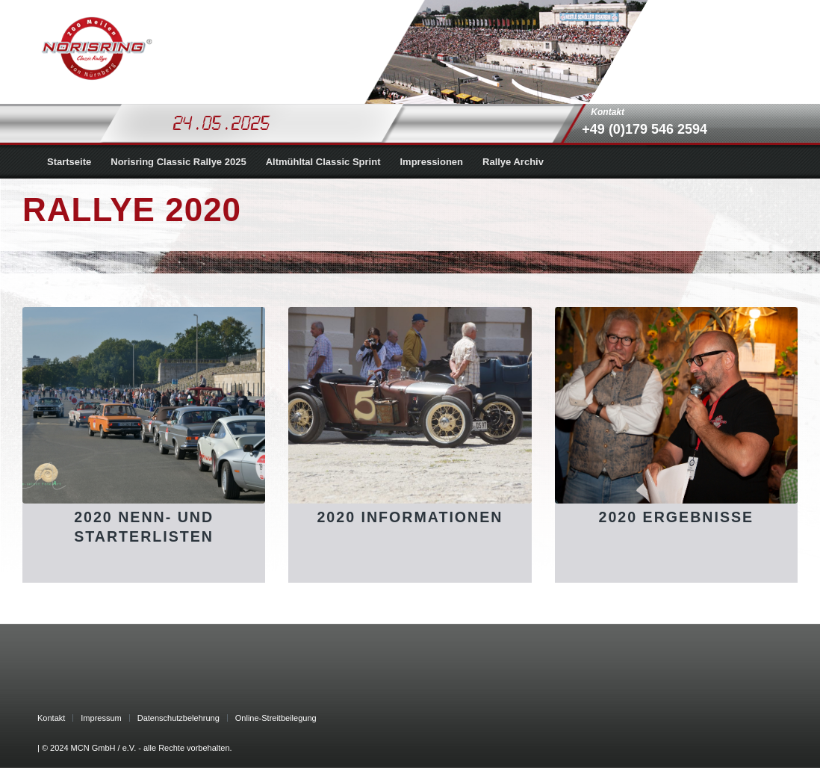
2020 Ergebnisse (676, 517)
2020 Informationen (410, 517)
